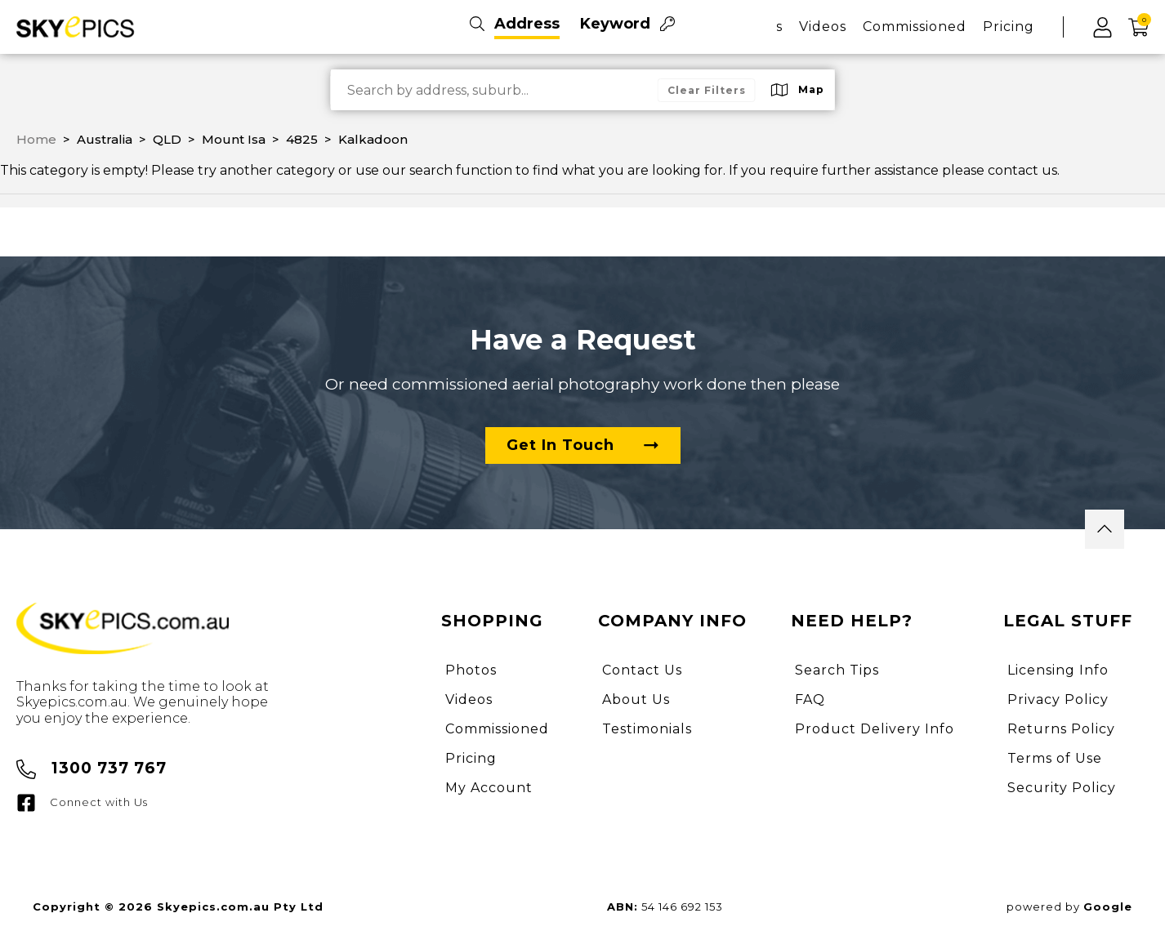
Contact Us (642, 670)
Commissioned (914, 26)
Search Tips (837, 670)
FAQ (810, 699)
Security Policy (1061, 787)
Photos (471, 670)
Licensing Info (1058, 670)
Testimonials (647, 729)
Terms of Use (1054, 758)
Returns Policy (1061, 729)
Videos (822, 26)
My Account (489, 787)
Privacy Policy (1058, 699)
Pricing (1008, 26)
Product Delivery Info (874, 729)
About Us (636, 699)
